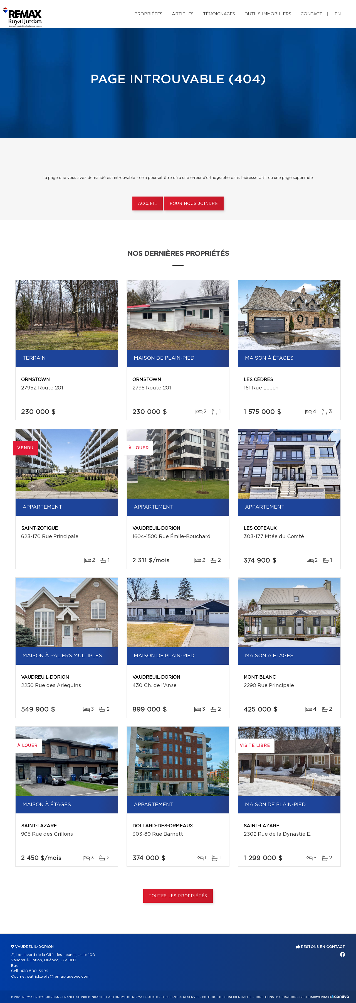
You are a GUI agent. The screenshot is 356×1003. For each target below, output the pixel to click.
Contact (311, 14)
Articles (183, 14)
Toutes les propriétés (178, 896)
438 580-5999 (34, 971)
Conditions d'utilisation (275, 997)
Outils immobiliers (267, 14)
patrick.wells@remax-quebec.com (58, 977)
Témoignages (219, 14)
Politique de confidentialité (227, 997)
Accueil (147, 204)
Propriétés (148, 14)
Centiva (340, 996)
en (338, 14)
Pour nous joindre (194, 204)
